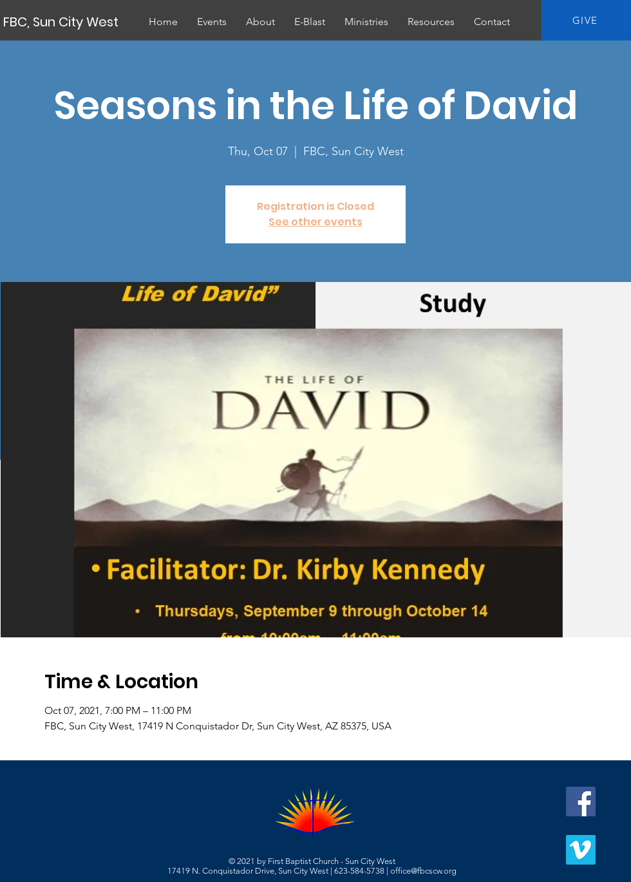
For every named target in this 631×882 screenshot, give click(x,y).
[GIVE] (586, 20)
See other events (315, 221)
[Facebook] (581, 801)
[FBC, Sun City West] (61, 22)
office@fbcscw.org (423, 871)
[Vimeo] (581, 850)
